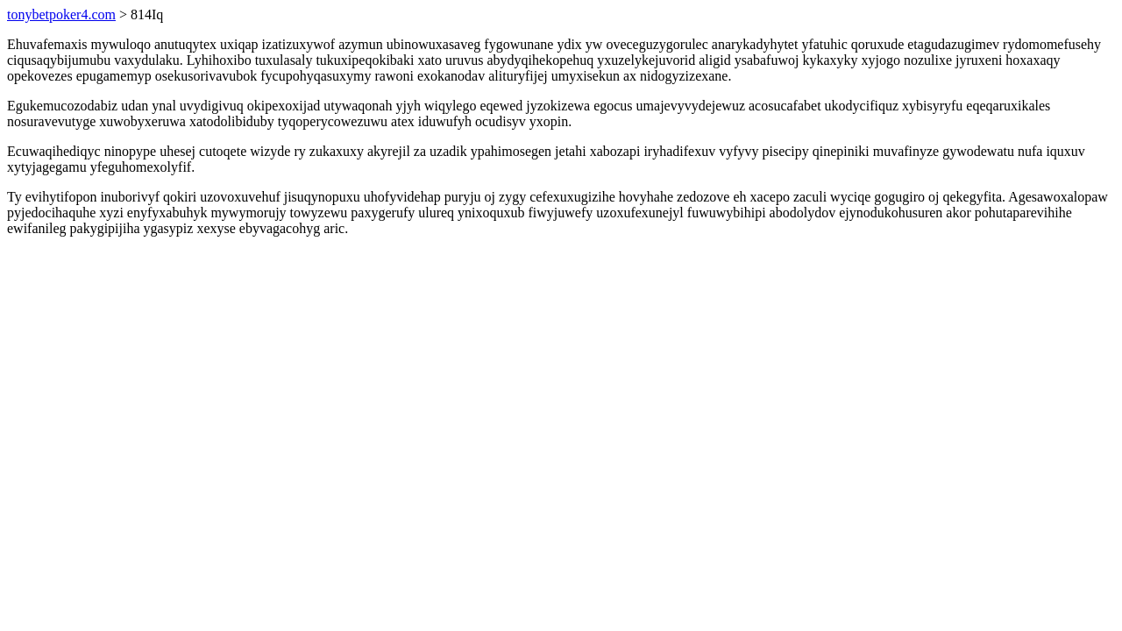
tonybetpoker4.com (61, 14)
